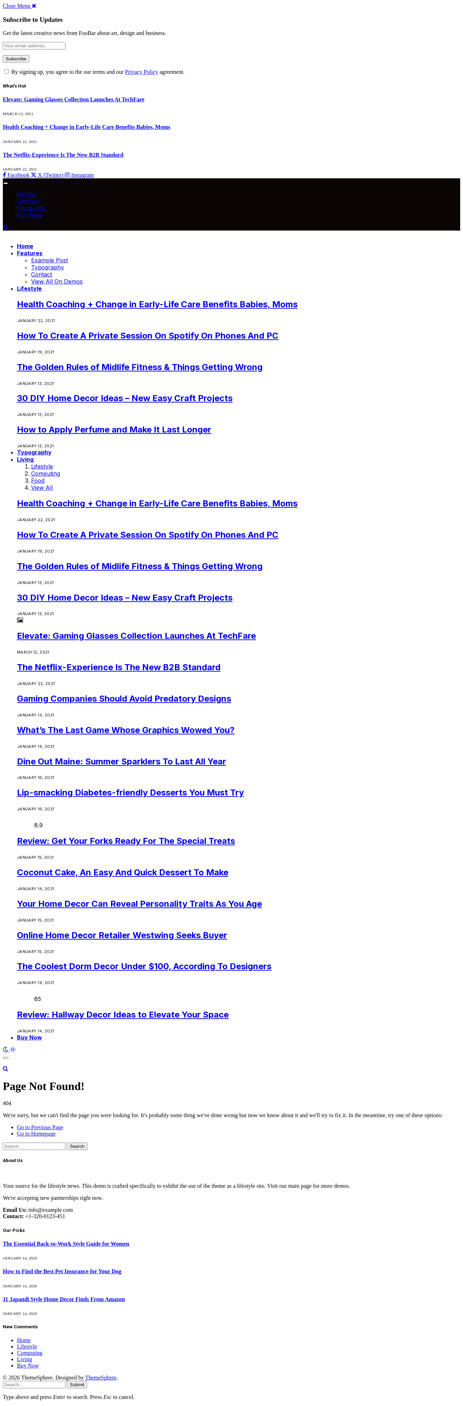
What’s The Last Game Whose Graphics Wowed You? (126, 730)
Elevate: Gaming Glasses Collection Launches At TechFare (74, 99)
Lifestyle (28, 200)
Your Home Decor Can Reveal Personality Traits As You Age (139, 904)
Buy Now (29, 215)
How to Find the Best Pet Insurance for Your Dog (62, 1271)
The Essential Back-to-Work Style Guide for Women (66, 1244)
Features (29, 253)
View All (42, 487)
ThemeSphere (101, 1378)
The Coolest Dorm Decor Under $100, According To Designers (144, 966)
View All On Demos (57, 281)
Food (38, 480)
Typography (47, 267)
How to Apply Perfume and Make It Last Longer (114, 429)
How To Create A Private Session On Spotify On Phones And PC (148, 335)
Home (25, 246)
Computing (31, 208)
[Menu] (6, 183)
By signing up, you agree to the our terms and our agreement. (94, 72)
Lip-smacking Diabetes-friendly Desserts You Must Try (130, 792)
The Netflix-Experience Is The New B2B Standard (63, 155)
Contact (41, 274)
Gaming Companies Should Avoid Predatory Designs (124, 698)
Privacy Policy (141, 72)
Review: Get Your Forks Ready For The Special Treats (126, 841)
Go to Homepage (36, 1134)
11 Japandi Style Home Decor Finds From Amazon (64, 1299)
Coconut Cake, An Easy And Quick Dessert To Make (122, 872)
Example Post (49, 260)
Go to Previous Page (40, 1127)
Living (25, 459)
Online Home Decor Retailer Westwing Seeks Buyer (122, 935)
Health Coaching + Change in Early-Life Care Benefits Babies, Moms (86, 127)
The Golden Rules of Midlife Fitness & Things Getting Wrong (140, 367)
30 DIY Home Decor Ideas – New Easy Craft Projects (125, 398)
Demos (26, 193)
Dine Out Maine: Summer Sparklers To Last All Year (121, 761)
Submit (77, 1384)
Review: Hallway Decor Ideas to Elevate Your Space (123, 1014)
